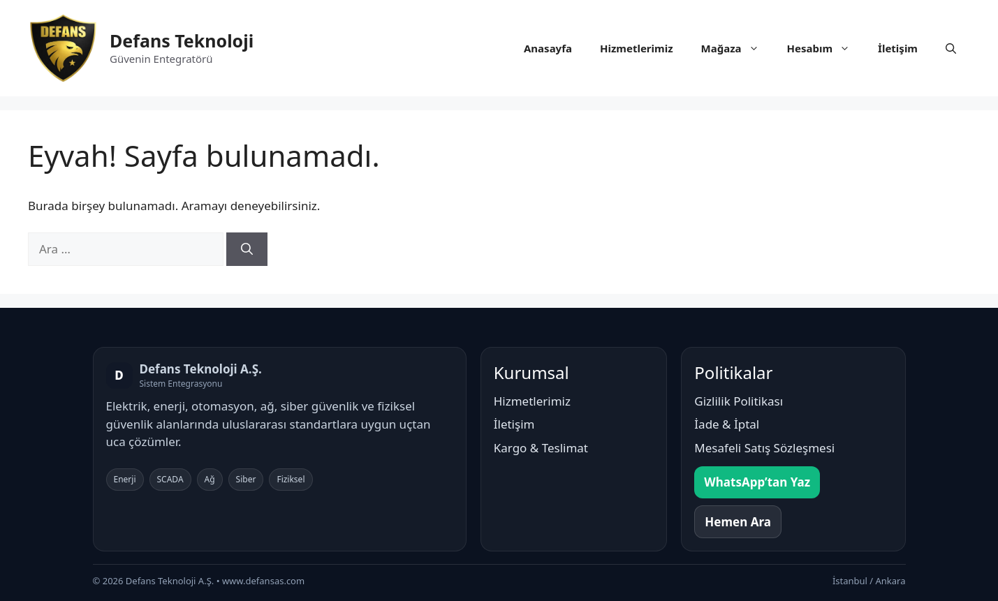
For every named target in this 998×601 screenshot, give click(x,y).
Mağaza (737, 48)
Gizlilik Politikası (738, 401)
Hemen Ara (738, 522)
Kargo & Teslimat (541, 448)
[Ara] (246, 249)
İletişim (898, 48)
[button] (951, 48)
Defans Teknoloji (182, 40)
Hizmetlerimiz (636, 48)
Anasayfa (548, 48)
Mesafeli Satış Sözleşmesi (764, 448)
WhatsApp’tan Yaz (757, 482)
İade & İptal (726, 424)
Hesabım (826, 48)
